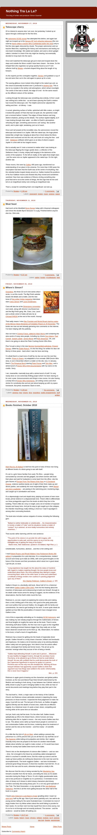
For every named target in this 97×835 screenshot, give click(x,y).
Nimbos (41, 76)
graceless (36, 393)
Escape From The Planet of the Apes (30, 482)
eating (37, 277)
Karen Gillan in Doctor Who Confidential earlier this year (32, 44)
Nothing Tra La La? (21, 11)
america (15, 393)
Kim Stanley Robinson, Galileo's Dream (37, 581)
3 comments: (50, 275)
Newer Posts (6, 827)
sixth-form (9, 798)
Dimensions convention (31, 306)
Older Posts (57, 827)
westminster (55, 820)
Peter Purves (37, 363)
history (22, 818)
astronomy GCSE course (17, 39)
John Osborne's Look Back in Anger (24, 796)
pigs (58, 277)
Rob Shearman (42, 339)
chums (25, 393)
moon (46, 194)
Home (32, 827)
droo (30, 393)
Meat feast (11, 204)
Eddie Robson (24, 349)
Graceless (9, 292)
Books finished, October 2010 (21, 405)
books (16, 818)
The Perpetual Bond (18, 363)
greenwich (33, 194)
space (57, 194)
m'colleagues (51, 277)
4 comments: (50, 815)
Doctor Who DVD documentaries (29, 366)
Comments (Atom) (18, 831)
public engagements (48, 393)
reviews (45, 818)
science (52, 194)
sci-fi (51, 818)
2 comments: (50, 191)
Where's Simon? (14, 287)
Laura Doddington (29, 302)
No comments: (49, 390)
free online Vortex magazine (22, 299)
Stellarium (13, 140)
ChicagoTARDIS (12, 316)
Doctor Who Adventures (26, 381)
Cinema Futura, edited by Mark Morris (31, 334)
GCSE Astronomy (49, 617)
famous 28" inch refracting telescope (38, 41)
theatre (47, 820)
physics (33, 818)
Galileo (28, 165)
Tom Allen (49, 363)
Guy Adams (49, 336)
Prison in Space (17, 358)
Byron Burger (30, 208)
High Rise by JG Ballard (14, 467)
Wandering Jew (48, 771)
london (40, 194)
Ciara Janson (14, 302)
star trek (41, 820)
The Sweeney (11, 739)
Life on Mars (28, 734)
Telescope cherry (15, 27)
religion (39, 818)
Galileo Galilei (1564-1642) (24, 588)
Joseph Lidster (17, 339)
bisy (20, 393)
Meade (20, 68)
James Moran (28, 339)
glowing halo (47, 86)
